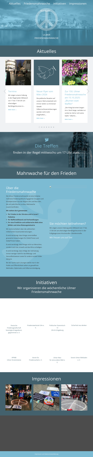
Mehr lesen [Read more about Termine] (12, 109)
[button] (5, 91)
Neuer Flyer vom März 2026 (45, 93)
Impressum (38, 454)
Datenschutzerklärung (51, 454)
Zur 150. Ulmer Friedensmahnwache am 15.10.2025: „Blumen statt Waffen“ (75, 97)
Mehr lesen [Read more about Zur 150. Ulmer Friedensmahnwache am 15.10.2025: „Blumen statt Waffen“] (69, 119)
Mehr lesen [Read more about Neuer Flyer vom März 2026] (41, 118)
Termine (12, 91)
